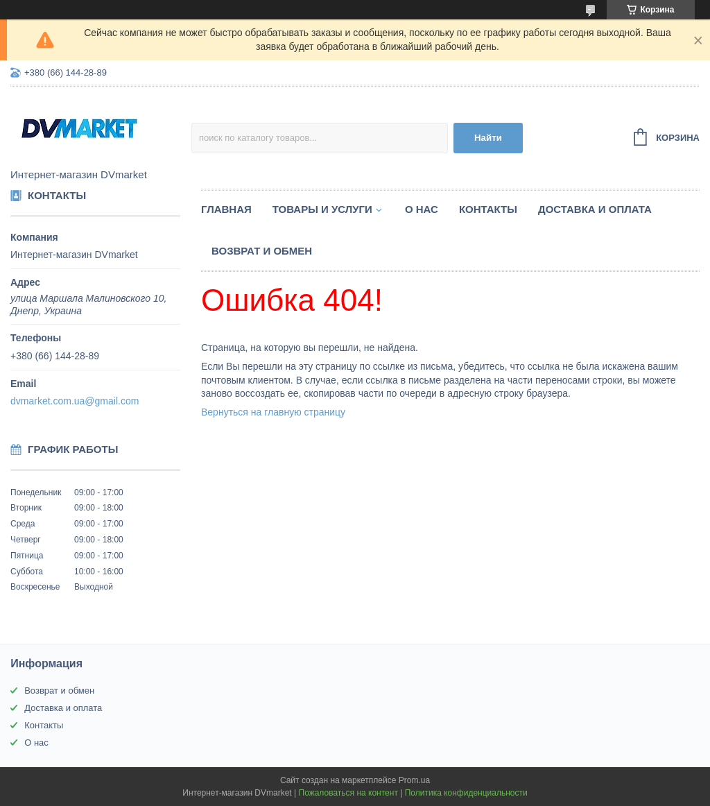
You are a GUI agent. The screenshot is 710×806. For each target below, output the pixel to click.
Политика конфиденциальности (466, 793)
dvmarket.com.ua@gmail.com (74, 400)
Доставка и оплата (595, 209)
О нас (421, 209)
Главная (226, 209)
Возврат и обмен (261, 251)
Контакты (488, 209)
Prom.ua (414, 780)
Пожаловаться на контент (348, 793)
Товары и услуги (322, 209)
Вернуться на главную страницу (273, 412)
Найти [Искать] (488, 137)
